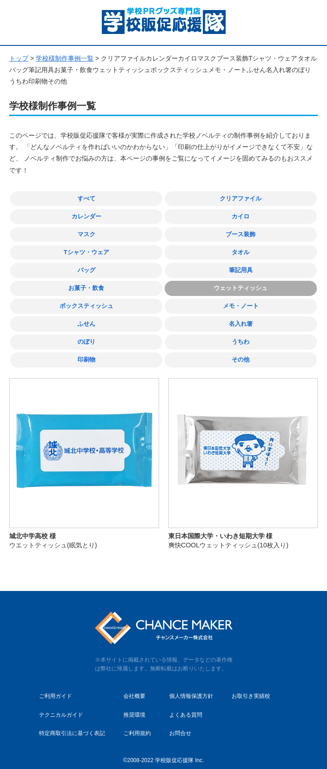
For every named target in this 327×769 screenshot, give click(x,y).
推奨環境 (134, 709)
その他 (240, 354)
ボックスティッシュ (86, 302)
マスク (86, 233)
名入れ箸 (241, 319)
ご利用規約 (137, 727)
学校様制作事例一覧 (65, 58)
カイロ (240, 215)
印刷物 (86, 354)
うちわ (240, 337)
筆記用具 (241, 267)
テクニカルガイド (61, 709)
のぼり (86, 337)
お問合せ (180, 727)
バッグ (86, 267)
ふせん (86, 319)
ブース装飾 (240, 233)
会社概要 (134, 690)
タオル (240, 250)
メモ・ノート (241, 302)
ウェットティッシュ (240, 285)
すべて (86, 198)
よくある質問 (185, 709)
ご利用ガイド (55, 690)
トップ (18, 58)
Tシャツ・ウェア (86, 250)
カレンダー (86, 215)
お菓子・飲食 (86, 285)
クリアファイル (240, 198)
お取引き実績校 (251, 690)
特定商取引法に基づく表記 (72, 727)
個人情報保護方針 (191, 690)
